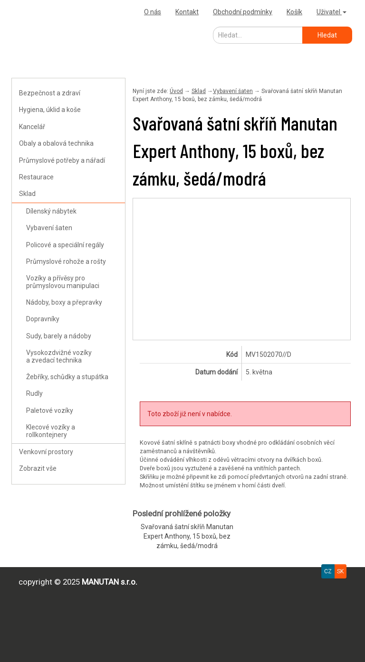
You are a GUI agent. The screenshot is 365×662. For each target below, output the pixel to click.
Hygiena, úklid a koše (50, 109)
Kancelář (32, 127)
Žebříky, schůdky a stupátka (67, 377)
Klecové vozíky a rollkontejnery (50, 430)
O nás (152, 12)
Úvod (176, 91)
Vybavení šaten (49, 228)
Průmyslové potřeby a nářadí (62, 160)
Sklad (27, 193)
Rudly (34, 393)
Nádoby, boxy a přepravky (64, 302)
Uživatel (331, 12)
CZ (328, 571)
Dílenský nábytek (51, 211)
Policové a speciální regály (65, 245)
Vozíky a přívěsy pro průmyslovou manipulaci (62, 281)
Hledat (327, 35)
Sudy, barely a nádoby (58, 336)
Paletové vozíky (49, 410)
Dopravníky (42, 319)
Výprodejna (32, 12)
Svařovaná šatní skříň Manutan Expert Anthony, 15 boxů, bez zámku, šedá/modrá (187, 536)
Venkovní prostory (46, 452)
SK (340, 571)
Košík (294, 12)
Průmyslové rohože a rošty (66, 261)
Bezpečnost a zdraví (49, 93)
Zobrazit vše (38, 468)
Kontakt (187, 12)
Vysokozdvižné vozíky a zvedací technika (59, 356)
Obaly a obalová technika (56, 143)
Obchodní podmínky (242, 12)
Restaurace (36, 177)
